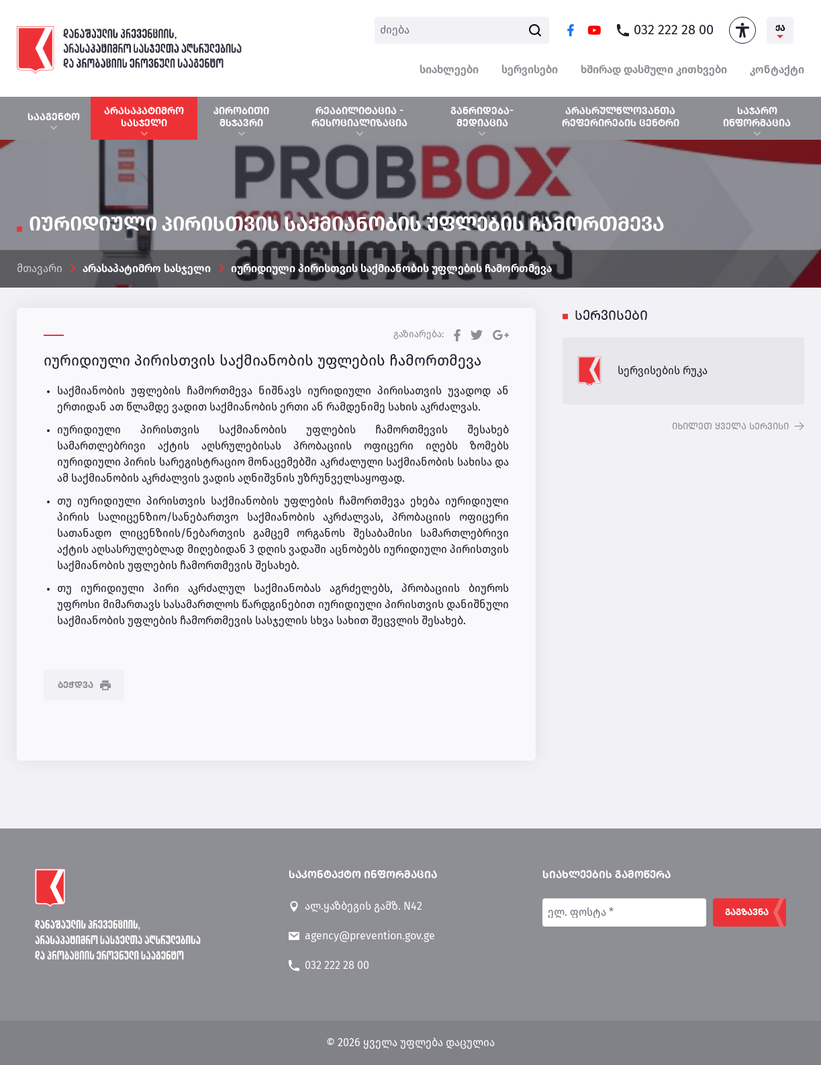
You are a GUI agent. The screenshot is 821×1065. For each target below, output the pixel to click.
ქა (780, 28)
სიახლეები (449, 70)
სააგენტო (54, 117)
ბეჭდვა (84, 685)
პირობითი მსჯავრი (241, 117)
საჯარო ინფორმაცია (757, 117)
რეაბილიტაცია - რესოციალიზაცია (359, 117)
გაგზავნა (747, 912)
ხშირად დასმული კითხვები (654, 70)
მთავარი (39, 268)
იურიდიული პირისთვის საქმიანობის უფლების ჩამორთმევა (391, 268)
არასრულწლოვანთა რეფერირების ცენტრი (620, 117)
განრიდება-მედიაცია (482, 117)
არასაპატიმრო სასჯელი (144, 117)
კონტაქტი (777, 70)
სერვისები (529, 70)
